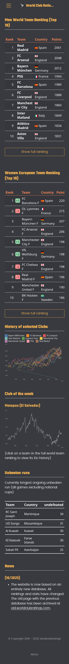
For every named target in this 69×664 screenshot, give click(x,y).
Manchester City (24, 105)
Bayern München (24, 68)
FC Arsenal (23, 58)
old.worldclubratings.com (30, 608)
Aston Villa (21, 136)
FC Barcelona (25, 84)
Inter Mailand (23, 115)
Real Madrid (22, 47)
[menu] (9, 5)
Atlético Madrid (23, 125)
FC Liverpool (24, 95)
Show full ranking (34, 151)
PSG (20, 76)
